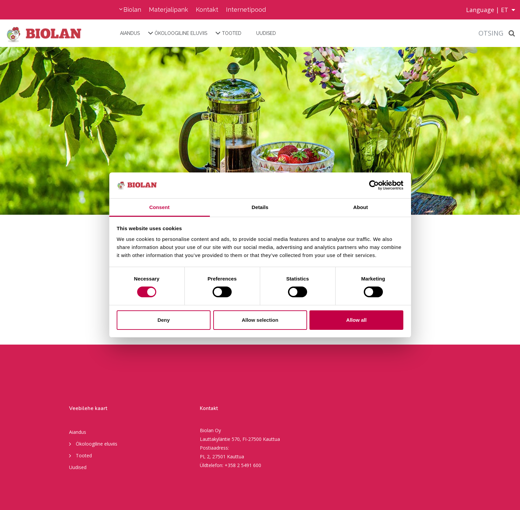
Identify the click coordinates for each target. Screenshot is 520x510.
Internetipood (246, 9)
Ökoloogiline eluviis (181, 33)
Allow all (356, 320)
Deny (164, 320)
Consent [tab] (159, 207)
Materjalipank (168, 9)
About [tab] (360, 207)
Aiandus (130, 33)
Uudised (266, 33)
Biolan (132, 9)
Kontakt (207, 9)
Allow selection (260, 320)
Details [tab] (260, 207)
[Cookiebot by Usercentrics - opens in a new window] (374, 185)
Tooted (231, 33)
